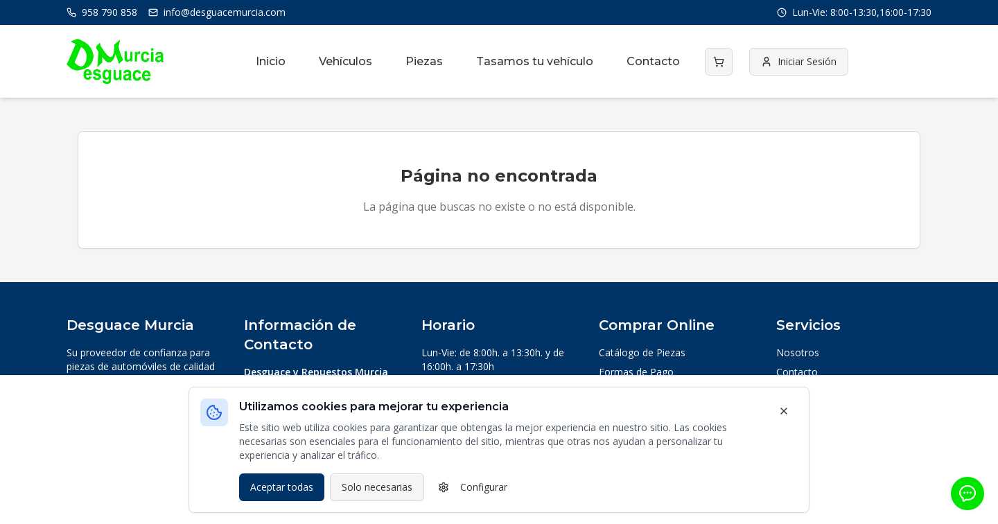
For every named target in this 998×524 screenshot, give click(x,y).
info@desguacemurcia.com (217, 12)
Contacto (653, 61)
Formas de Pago (636, 371)
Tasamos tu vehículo (534, 61)
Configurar (472, 487)
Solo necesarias (377, 487)
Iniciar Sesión (799, 61)
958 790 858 (102, 12)
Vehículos (345, 61)
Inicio (271, 61)
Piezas (424, 61)
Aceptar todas (281, 487)
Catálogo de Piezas (642, 352)
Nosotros (797, 352)
